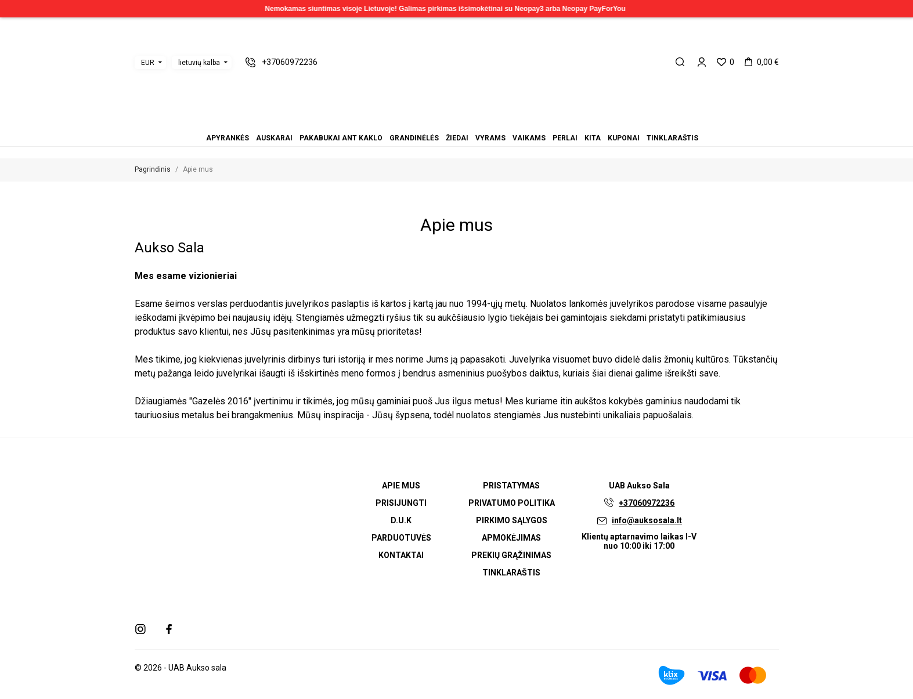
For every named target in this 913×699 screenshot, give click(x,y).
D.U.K (401, 520)
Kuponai (484, 122)
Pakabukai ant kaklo (435, 122)
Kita (477, 122)
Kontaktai (401, 555)
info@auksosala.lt (647, 520)
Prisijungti (401, 503)
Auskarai (428, 122)
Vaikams (463, 122)
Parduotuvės (401, 537)
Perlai (470, 122)
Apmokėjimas (511, 537)
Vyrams (456, 122)
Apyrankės (421, 122)
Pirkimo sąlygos (511, 520)
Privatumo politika (511, 503)
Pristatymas (511, 485)
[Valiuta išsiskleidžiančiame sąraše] (150, 62)
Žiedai (449, 122)
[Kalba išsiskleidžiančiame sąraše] (202, 62)
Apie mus (401, 485)
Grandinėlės (442, 122)
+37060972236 (646, 503)
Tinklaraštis (491, 122)
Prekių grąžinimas (511, 555)
